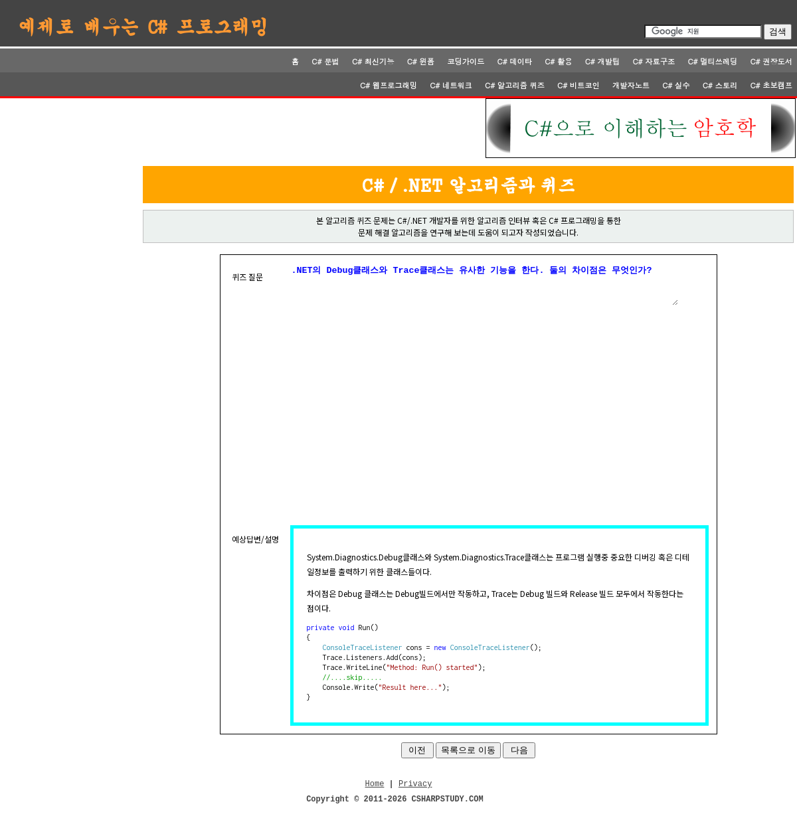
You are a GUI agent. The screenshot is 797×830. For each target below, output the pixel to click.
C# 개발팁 (602, 61)
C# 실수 (675, 85)
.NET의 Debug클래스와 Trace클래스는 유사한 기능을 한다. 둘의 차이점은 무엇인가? (484, 288)
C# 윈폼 (420, 61)
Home (375, 792)
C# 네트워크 (451, 85)
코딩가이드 (465, 61)
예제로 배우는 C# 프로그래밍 (143, 26)
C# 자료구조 (653, 61)
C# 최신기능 (373, 61)
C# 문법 (325, 61)
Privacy (415, 792)
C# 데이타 (514, 61)
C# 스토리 (720, 85)
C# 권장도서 (771, 61)
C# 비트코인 (578, 85)
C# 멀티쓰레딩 (712, 61)
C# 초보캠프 (771, 85)
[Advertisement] (244, 128)
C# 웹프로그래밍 (388, 85)
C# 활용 (558, 61)
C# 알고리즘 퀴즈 (515, 85)
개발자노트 (631, 85)
